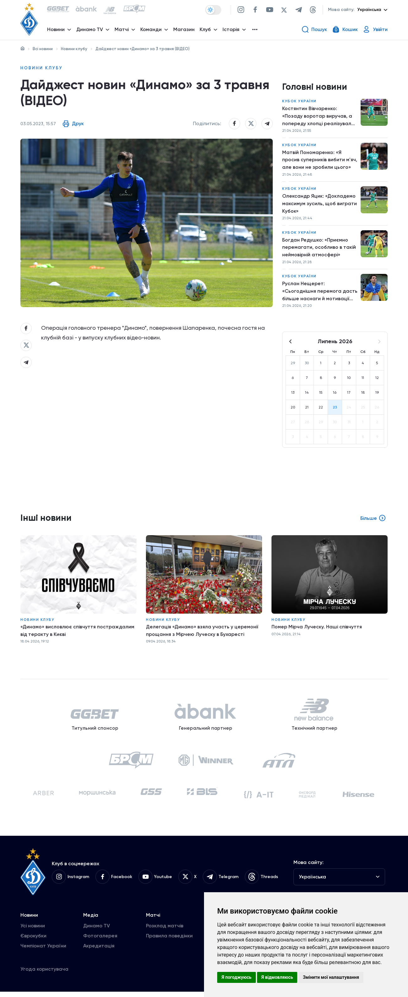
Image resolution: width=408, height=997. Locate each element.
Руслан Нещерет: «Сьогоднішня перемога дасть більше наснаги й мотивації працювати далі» (316, 294)
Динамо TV (96, 931)
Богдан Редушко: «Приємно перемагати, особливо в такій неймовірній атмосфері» (319, 249)
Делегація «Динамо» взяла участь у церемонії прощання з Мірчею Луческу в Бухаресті (202, 633)
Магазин (184, 30)
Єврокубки (33, 941)
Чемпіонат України (43, 951)
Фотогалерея (100, 941)
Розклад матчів (164, 931)
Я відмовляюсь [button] (277, 977)
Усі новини (32, 931)
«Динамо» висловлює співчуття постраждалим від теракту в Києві (77, 633)
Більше (373, 521)
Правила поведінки (169, 941)
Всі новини (43, 48)
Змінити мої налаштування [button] (331, 977)
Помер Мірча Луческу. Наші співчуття (317, 629)
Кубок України (299, 101)
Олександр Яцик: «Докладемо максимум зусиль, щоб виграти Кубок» (319, 205)
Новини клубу (74, 48)
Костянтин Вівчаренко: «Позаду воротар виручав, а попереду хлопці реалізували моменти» (318, 117)
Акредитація (99, 951)
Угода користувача (44, 974)
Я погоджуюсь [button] (236, 977)
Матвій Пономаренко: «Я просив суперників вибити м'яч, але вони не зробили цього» (319, 160)
